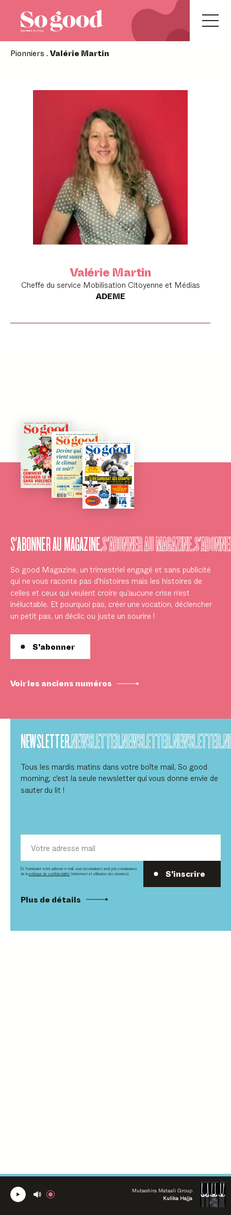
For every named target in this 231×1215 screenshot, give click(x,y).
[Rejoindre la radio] (52, 1194)
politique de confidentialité (49, 873)
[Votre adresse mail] (121, 848)
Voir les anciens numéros (74, 683)
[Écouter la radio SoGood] (18, 1194)
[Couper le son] (37, 1194)
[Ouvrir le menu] (210, 20)
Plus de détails (64, 899)
